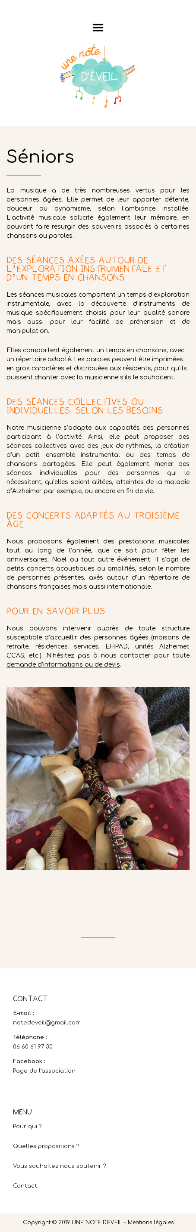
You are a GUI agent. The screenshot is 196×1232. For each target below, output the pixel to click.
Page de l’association (44, 1071)
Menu (98, 28)
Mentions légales (151, 1223)
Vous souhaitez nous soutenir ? (59, 1166)
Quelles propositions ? (46, 1146)
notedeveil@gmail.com (47, 1023)
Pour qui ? (27, 1126)
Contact (25, 1186)
